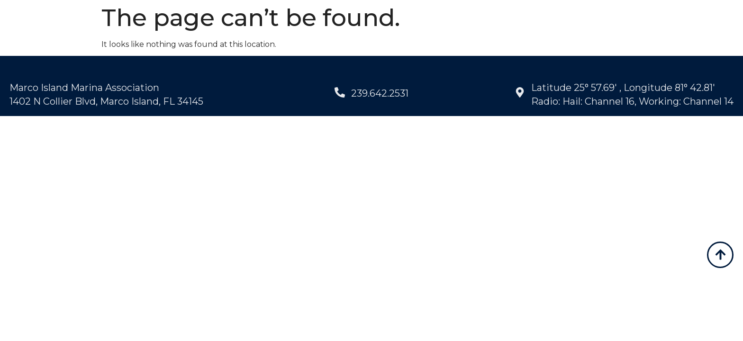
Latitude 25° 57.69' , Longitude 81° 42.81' (623, 89)
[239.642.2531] (340, 94)
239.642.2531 (379, 94)
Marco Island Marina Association (84, 89)
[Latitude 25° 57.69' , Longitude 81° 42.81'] (520, 94)
